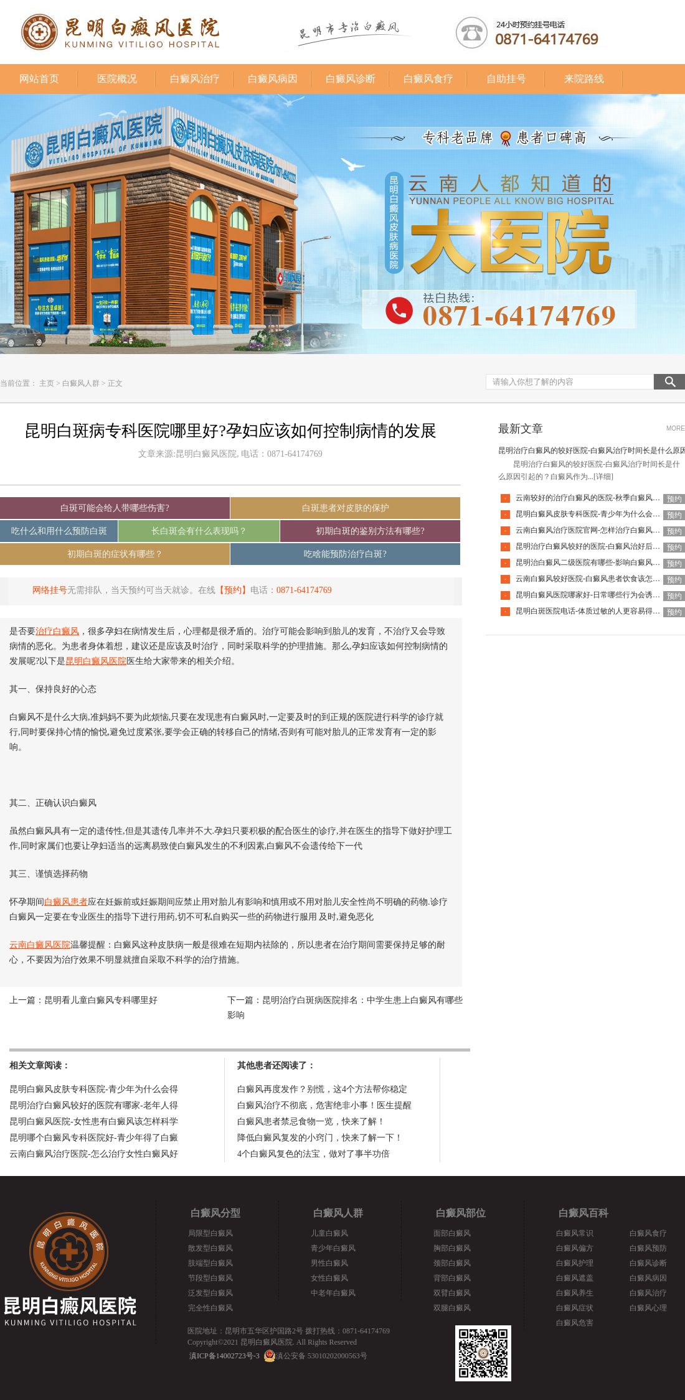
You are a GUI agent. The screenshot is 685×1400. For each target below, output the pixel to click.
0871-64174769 (304, 590)
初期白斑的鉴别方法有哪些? (370, 531)
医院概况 (117, 78)
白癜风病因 (273, 78)
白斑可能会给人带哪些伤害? (114, 508)
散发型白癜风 (210, 1248)
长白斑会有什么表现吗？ (199, 531)
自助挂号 (506, 78)
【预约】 (232, 590)
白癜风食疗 (428, 78)
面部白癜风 (452, 1233)
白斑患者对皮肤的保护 (345, 508)
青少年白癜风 (333, 1248)
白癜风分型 (215, 1213)
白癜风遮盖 (574, 1278)
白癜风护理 (574, 1263)
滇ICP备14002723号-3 (224, 1355)
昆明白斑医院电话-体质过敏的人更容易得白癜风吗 (599, 611)
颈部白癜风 (452, 1263)
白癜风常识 (574, 1233)
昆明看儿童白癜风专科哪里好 (101, 1000)
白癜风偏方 (574, 1248)
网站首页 (39, 78)
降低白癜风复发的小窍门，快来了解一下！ (320, 1137)
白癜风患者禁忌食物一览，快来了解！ (311, 1121)
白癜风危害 (574, 1322)
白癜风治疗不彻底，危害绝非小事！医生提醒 (324, 1105)
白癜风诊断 (351, 78)
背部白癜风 (452, 1278)
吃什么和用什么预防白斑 (59, 531)
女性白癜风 (329, 1278)
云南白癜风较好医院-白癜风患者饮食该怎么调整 (595, 578)
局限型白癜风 (210, 1233)
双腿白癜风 (452, 1308)
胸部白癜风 (452, 1248)
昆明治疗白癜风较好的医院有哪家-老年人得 (93, 1105)
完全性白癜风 (210, 1308)
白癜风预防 (648, 1248)
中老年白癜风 (333, 1293)
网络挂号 (49, 590)
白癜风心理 (648, 1308)
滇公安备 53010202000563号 (321, 1355)
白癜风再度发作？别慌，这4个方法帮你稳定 (322, 1089)
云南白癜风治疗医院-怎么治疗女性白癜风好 (93, 1154)
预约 (674, 499)
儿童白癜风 (329, 1233)
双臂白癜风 (452, 1293)
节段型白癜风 (210, 1278)
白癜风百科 (583, 1213)
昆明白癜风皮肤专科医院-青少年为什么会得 (93, 1089)
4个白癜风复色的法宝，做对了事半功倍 (313, 1154)
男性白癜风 (329, 1263)
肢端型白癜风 (210, 1263)
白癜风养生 (574, 1293)
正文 (115, 383)
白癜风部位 (461, 1213)
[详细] (603, 476)
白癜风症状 (574, 1308)
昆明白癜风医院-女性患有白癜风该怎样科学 (93, 1121)
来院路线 (584, 78)
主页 (46, 383)
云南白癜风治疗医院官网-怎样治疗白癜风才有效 (595, 530)
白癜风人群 (81, 383)
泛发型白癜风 (210, 1293)
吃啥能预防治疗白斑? (345, 554)
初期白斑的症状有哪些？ (115, 554)
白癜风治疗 (195, 78)
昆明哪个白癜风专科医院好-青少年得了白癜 (93, 1137)
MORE (675, 428)
